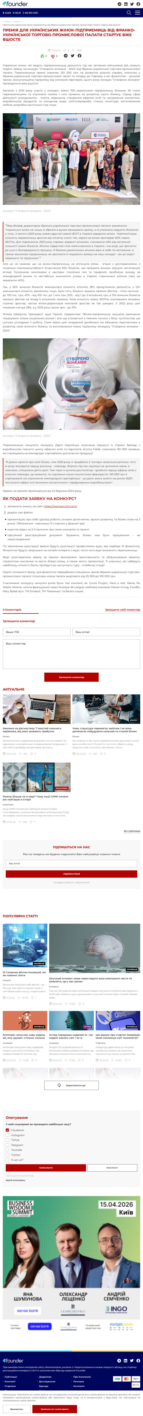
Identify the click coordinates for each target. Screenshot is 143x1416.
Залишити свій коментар (122, 609)
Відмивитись (16, 1409)
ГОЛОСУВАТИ (46, 1169)
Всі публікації (132, 832)
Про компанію (82, 1378)
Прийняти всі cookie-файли (55, 1409)
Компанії (10, 1382)
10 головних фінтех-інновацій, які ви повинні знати (24, 980)
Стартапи (10, 1387)
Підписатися (71, 874)
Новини (17, 21)
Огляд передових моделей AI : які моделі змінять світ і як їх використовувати (71, 1039)
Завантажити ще (71, 1086)
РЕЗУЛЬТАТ (112, 1169)
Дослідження (47, 1382)
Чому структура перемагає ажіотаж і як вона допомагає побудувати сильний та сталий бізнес (104, 730)
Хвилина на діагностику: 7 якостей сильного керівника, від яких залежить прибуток (32, 730)
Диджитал (45, 1378)
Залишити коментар (71, 677)
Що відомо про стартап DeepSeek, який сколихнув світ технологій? (118, 1037)
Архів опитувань (15, 1181)
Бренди (43, 1387)
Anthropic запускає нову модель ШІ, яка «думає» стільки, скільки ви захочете (24, 1039)
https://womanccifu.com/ (60, 506)
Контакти (78, 1387)
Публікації (11, 1378)
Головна (6, 21)
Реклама (78, 1382)
